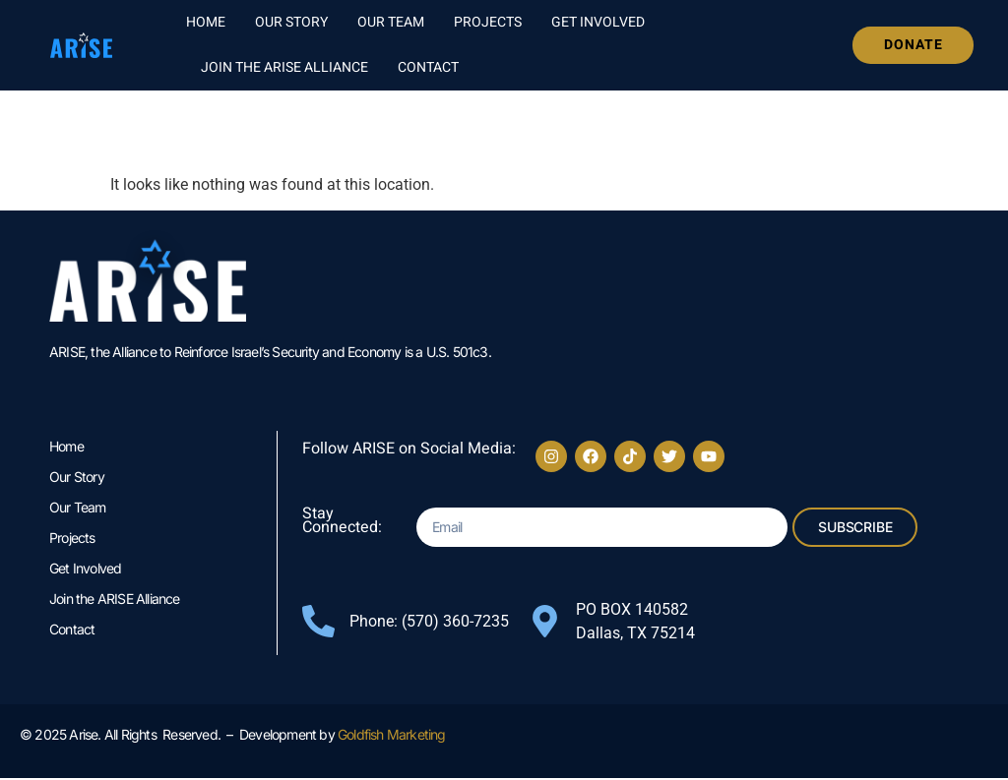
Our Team (390, 22)
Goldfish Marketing (392, 736)
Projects (488, 22)
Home (205, 22)
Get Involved (598, 22)
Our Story (291, 22)
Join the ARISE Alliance (284, 67)
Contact (428, 67)
